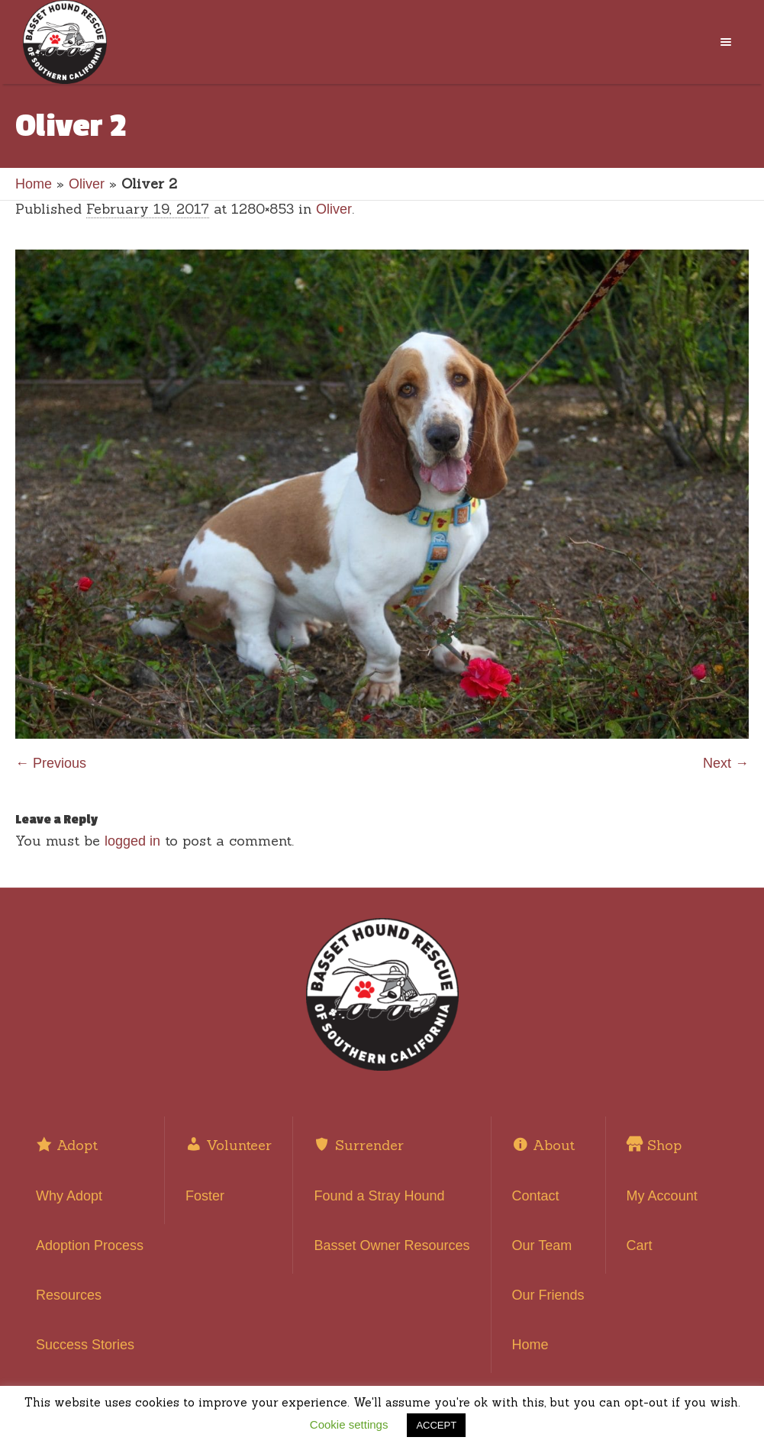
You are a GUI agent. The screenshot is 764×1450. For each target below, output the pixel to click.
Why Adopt (69, 1196)
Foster (204, 1196)
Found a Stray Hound (379, 1196)
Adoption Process (89, 1245)
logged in (132, 841)
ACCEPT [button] (436, 1425)
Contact (535, 1196)
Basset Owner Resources (391, 1245)
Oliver (87, 184)
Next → (726, 763)
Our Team (542, 1245)
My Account (662, 1196)
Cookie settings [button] (349, 1424)
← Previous (50, 763)
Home (33, 184)
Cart (640, 1245)
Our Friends (548, 1295)
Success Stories (85, 1344)
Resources (69, 1295)
